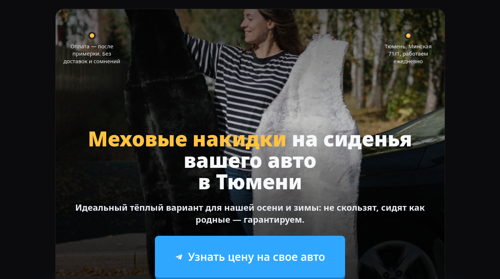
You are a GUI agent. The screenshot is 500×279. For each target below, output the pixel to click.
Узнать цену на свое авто (250, 256)
